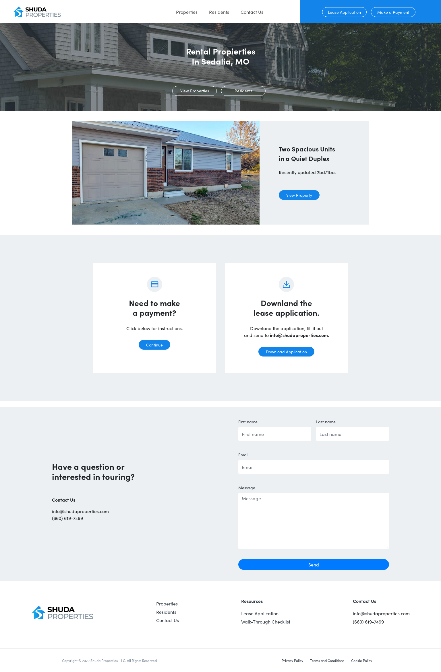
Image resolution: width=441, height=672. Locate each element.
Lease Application (344, 12)
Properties (187, 12)
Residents (219, 12)
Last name (326, 421)
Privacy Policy (292, 660)
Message (246, 487)
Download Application (286, 351)
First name (248, 421)
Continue (154, 345)
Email (243, 454)
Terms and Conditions (327, 660)
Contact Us (252, 12)
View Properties (194, 91)
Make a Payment (393, 12)
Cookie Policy (361, 660)
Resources (252, 601)
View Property (299, 195)
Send (313, 564)
